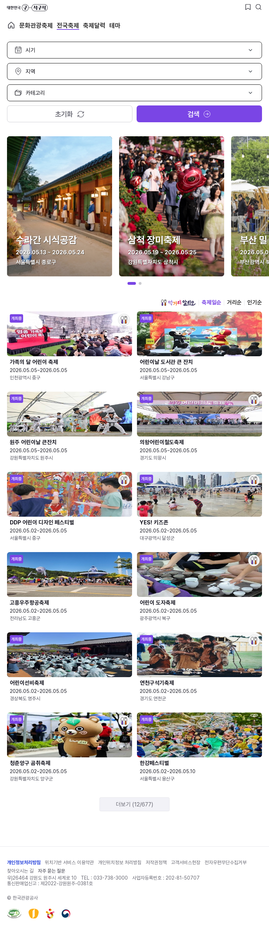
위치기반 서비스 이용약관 (69, 862)
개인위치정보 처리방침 (120, 862)
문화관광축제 (36, 25)
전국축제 (68, 25)
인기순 (254, 302)
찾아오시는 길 (20, 871)
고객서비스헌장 (185, 862)
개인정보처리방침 (24, 862)
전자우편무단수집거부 (226, 862)
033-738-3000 (111, 878)
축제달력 (94, 25)
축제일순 (211, 302)
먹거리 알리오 (178, 302)
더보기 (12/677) (134, 804)
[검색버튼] (258, 7)
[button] (131, 283)
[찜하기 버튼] (247, 7)
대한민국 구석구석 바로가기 (27, 7)
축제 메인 (11, 25)
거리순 (234, 302)
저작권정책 (156, 862)
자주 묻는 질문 (51, 871)
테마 (114, 25)
